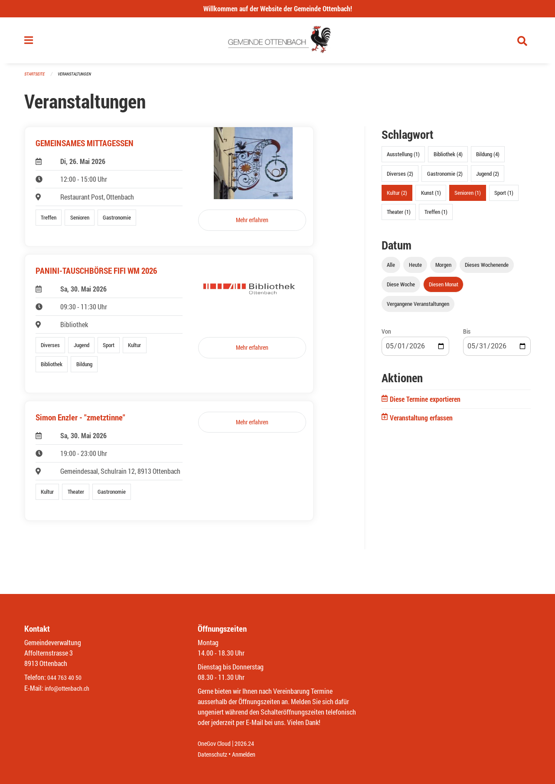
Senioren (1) (467, 196)
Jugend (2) (487, 177)
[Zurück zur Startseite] (278, 42)
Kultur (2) (397, 196)
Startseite (35, 78)
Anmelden (250, 754)
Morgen (443, 268)
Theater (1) (399, 215)
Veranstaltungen (78, 78)
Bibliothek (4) (448, 157)
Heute (415, 268)
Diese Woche (401, 288)
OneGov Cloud (216, 743)
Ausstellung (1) (403, 157)
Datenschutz (215, 754)
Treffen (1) (435, 215)
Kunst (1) (431, 196)
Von (386, 335)
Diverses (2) (400, 177)
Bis (466, 335)
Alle (391, 268)
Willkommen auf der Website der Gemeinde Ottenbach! (277, 8)
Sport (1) (503, 196)
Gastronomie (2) (445, 177)
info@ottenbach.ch (71, 688)
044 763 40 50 (66, 677)
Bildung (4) (488, 157)
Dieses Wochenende (487, 268)
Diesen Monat (443, 288)
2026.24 (250, 743)
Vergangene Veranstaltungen (418, 307)
